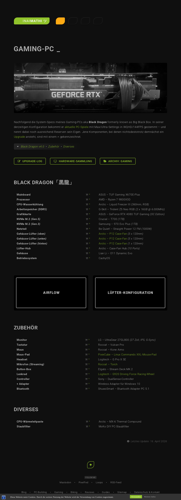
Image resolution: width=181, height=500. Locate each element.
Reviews (89, 492)
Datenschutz (141, 492)
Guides (106, 492)
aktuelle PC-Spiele (77, 127)
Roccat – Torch (108, 364)
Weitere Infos (150, 497)
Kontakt (155, 492)
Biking (74, 492)
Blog (23, 492)
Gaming (58, 492)
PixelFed (83, 482)
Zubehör (53, 146)
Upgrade (19, 136)
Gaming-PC (37, 49)
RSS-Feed (115, 482)
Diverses (68, 146)
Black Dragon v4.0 (32, 146)
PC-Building (40, 492)
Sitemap (122, 492)
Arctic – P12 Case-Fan (113, 233)
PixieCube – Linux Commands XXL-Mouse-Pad (127, 354)
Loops (99, 482)
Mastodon (65, 482)
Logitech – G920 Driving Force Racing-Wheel (126, 374)
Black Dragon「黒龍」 (44, 182)
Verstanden (136, 497)
